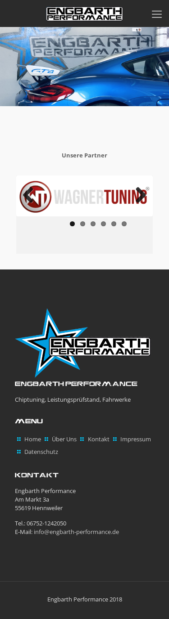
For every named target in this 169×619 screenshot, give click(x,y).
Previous (32, 196)
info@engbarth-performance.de (76, 532)
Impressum (135, 439)
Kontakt (99, 439)
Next (137, 196)
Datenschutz (41, 452)
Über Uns (64, 439)
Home (32, 439)
